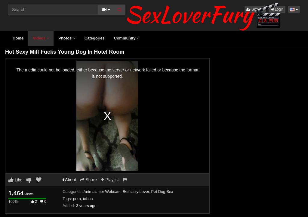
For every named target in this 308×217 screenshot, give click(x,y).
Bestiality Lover (136, 191)
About (69, 179)
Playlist (110, 179)
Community (126, 38)
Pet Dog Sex (162, 191)
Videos (41, 38)
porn (77, 199)
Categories (95, 38)
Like (15, 180)
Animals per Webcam (101, 191)
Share (88, 179)
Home (18, 38)
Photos (66, 38)
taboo (88, 199)
